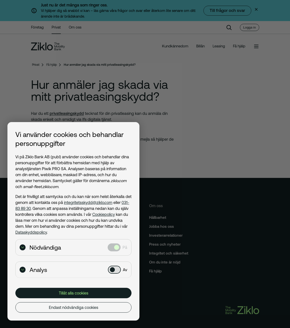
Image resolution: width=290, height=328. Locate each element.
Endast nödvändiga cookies (73, 307)
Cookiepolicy (103, 214)
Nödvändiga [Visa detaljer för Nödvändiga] (40, 247)
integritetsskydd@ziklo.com (88, 202)
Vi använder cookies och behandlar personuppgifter (69, 139)
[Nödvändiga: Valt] (114, 247)
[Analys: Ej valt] (114, 270)
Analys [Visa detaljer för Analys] (33, 269)
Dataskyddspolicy (31, 232)
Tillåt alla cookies (73, 293)
